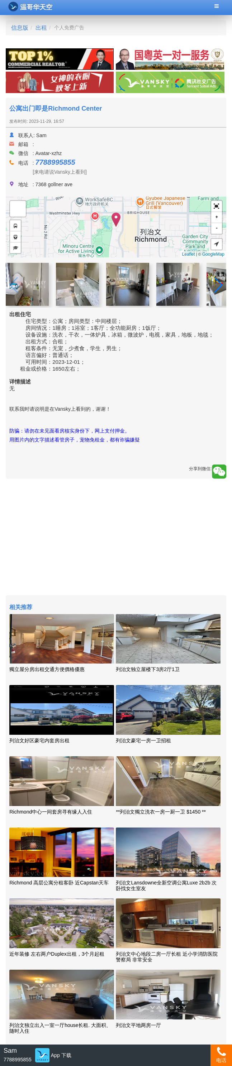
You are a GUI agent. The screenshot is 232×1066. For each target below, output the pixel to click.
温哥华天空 (30, 6)
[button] (216, 206)
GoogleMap (213, 254)
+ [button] (217, 217)
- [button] (217, 228)
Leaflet (188, 254)
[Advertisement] (116, 538)
